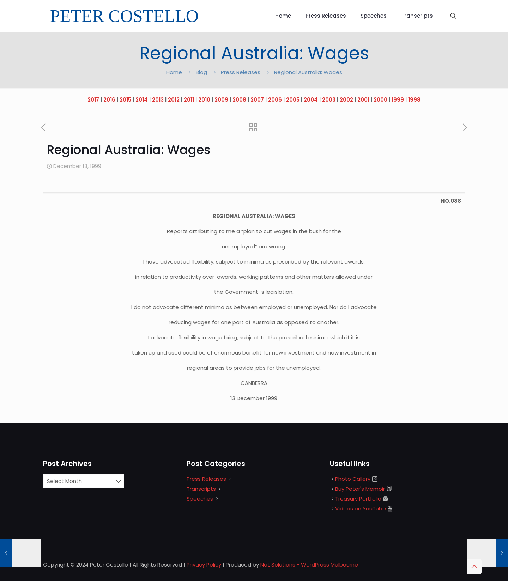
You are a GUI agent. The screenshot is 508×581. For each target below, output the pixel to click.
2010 (204, 99)
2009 (221, 99)
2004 (311, 99)
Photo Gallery (352, 479)
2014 (141, 99)
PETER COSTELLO (124, 16)
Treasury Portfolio (358, 498)
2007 (257, 99)
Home (174, 72)
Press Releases (240, 72)
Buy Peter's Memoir (360, 488)
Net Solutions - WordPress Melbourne (309, 564)
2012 (174, 99)
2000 (380, 99)
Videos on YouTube (360, 508)
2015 (125, 99)
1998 (414, 99)
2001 (363, 99)
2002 (346, 99)
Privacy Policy (204, 564)
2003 (328, 99)
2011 (189, 99)
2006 (275, 99)
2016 (109, 99)
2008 (239, 99)
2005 (293, 99)
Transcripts (201, 488)
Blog (201, 72)
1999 (398, 99)
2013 (158, 99)
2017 (93, 99)
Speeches (200, 498)
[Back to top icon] (474, 566)
